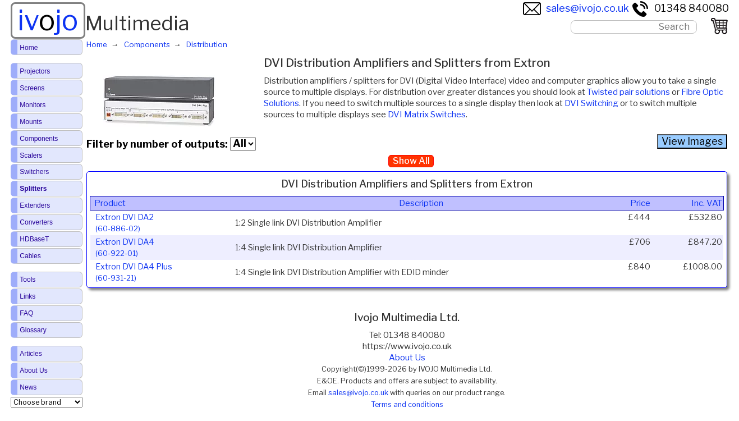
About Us (407, 358)
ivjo (47, 20)
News (28, 387)
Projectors (35, 71)
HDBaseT (34, 239)
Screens (32, 88)
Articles (31, 354)
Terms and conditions (407, 404)
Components (39, 139)
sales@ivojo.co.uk (576, 8)
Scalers (31, 155)
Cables (30, 256)
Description (421, 203)
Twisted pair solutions (628, 92)
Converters (36, 222)
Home (29, 48)
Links (27, 296)
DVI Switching (591, 103)
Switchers (34, 172)
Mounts (31, 122)
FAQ (26, 313)
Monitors (32, 105)
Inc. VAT (706, 203)
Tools (27, 279)
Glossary (33, 330)
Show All (411, 160)
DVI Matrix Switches (427, 114)
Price (640, 203)
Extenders (35, 205)
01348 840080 (680, 8)
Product (110, 203)
